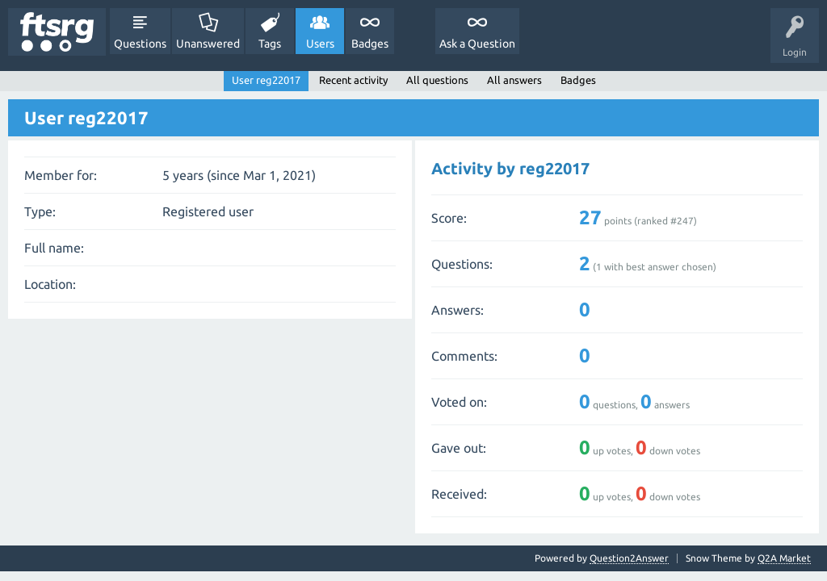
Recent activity (353, 80)
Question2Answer (629, 558)
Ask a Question (477, 43)
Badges (369, 43)
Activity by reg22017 (510, 168)
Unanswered (208, 43)
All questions (437, 80)
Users (320, 43)
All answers (514, 80)
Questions (140, 43)
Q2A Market (784, 558)
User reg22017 (266, 80)
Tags (269, 43)
